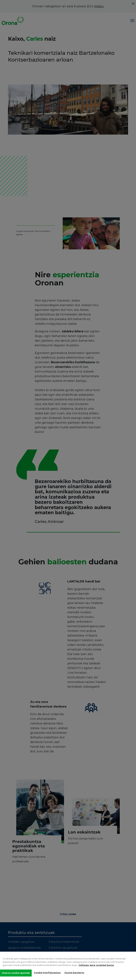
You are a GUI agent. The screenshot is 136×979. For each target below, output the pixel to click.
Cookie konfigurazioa (47, 973)
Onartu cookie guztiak (16, 973)
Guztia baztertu (74, 973)
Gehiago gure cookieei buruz (96, 965)
